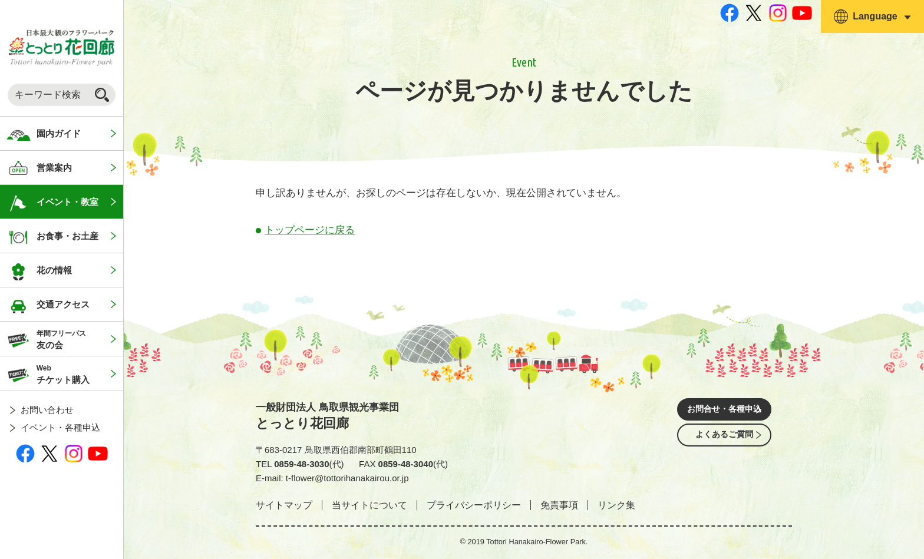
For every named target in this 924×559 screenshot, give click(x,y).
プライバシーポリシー (474, 505)
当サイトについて (369, 505)
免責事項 (559, 505)
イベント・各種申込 (60, 427)
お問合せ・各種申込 (724, 411)
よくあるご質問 (724, 444)
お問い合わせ (47, 410)
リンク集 (616, 505)
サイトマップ (284, 505)
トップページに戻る (310, 230)
